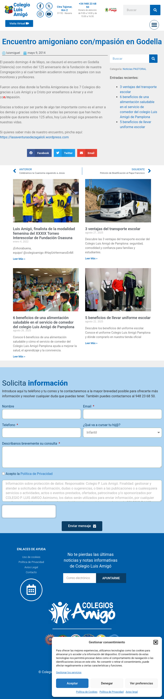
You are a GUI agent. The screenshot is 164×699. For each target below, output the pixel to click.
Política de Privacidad (112, 691)
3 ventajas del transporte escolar (112, 229)
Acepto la (29, 474)
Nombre (8, 406)
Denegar (107, 683)
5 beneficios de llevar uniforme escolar (118, 317)
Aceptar (72, 683)
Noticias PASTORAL (134, 69)
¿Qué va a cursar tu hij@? (101, 425)
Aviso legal (132, 691)
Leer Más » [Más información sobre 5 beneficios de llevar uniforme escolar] (91, 343)
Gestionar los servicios (68, 672)
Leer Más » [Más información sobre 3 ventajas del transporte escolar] (91, 258)
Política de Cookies (86, 691)
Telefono (9, 425)
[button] (156, 642)
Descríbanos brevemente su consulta (30, 443)
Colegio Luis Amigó (22, 9)
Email (87, 406)
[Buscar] (155, 10)
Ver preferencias (141, 683)
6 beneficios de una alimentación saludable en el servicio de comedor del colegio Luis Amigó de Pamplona (138, 107)
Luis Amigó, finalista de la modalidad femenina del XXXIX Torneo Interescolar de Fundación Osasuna (44, 233)
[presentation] (29, 511)
